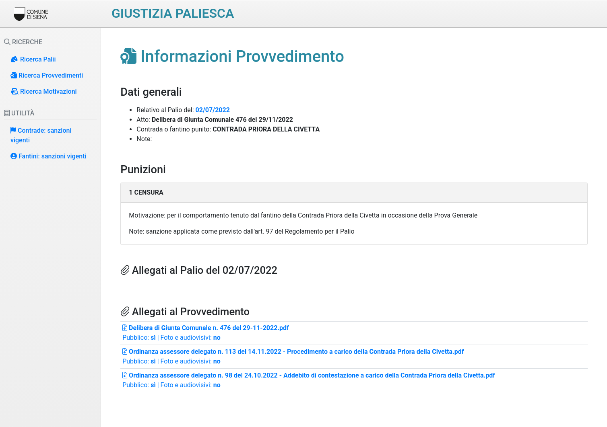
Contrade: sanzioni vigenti (40, 135)
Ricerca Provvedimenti (46, 75)
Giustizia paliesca (172, 13)
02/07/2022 (213, 110)
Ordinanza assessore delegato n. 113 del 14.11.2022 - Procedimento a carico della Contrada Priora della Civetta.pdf (293, 351)
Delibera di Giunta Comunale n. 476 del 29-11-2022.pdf (205, 328)
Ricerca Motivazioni (43, 91)
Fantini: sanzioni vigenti (48, 156)
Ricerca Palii (33, 59)
